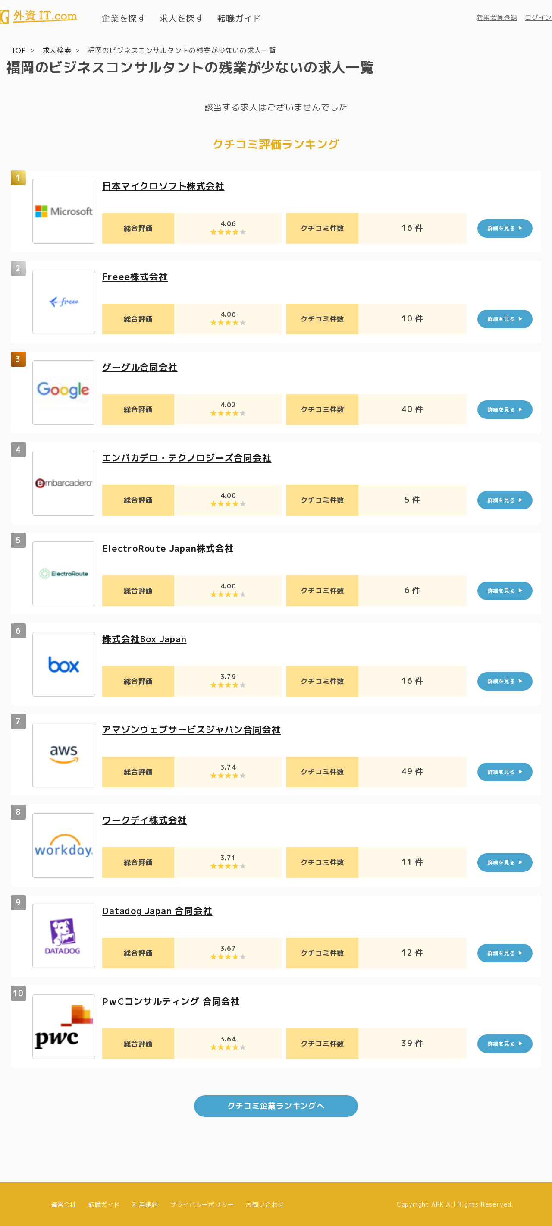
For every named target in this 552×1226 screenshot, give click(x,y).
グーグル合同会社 (141, 366)
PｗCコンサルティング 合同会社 (174, 1000)
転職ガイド (239, 18)
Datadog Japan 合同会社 (161, 910)
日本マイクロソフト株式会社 (166, 185)
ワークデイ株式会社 (146, 819)
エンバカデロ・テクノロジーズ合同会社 (190, 457)
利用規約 (145, 1203)
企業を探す (123, 18)
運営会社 (63, 1203)
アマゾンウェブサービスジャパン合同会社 (195, 729)
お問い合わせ (265, 1203)
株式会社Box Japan (147, 638)
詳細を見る (501, 228)
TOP (18, 50)
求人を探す (181, 18)
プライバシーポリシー (202, 1203)
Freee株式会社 (136, 276)
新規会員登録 (497, 17)
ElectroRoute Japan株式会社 (172, 547)
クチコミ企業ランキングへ (276, 1105)
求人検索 (57, 50)
